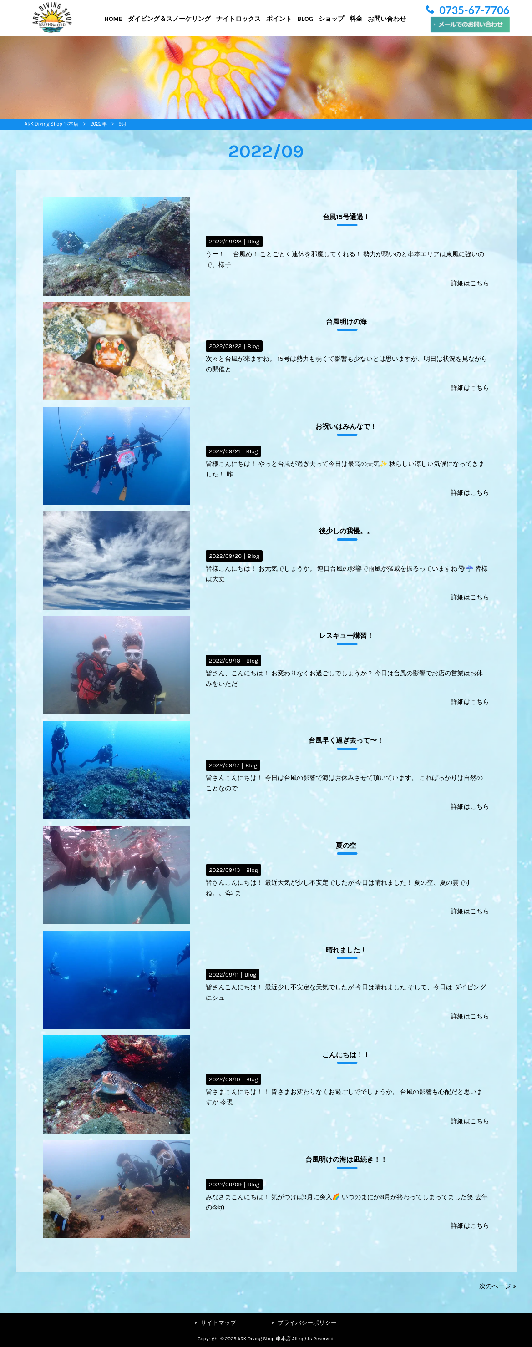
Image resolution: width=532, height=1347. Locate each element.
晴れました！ (346, 950)
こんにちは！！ (346, 1055)
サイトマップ (218, 1322)
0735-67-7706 (474, 10)
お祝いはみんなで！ (346, 426)
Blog (253, 241)
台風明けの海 (346, 322)
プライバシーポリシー (307, 1322)
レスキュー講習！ (346, 636)
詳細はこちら (470, 283)
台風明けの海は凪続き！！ (346, 1159)
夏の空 (346, 845)
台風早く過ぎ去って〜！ (346, 740)
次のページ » (498, 1286)
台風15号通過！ (346, 217)
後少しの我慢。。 (346, 531)
